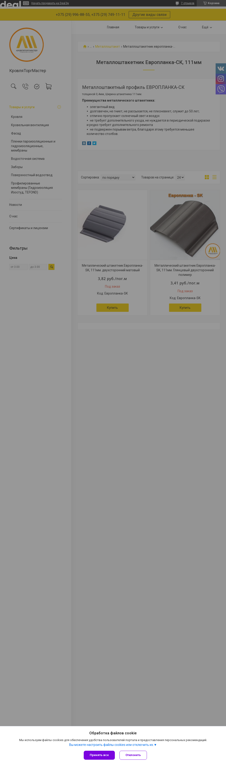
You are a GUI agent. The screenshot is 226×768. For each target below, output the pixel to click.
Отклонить (133, 755)
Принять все (99, 755)
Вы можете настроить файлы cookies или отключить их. (111, 745)
